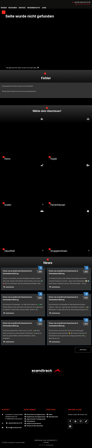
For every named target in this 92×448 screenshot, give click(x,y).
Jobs (44, 8)
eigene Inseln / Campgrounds (36, 419)
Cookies (46, 442)
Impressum (38, 440)
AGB (44, 440)
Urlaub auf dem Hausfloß (35, 425)
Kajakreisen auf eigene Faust (36, 416)
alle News (83, 350)
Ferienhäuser (31, 421)
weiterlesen (9, 287)
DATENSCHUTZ (52, 440)
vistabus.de (49, 445)
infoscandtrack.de (15, 427)
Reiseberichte (53, 416)
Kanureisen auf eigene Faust (36, 414)
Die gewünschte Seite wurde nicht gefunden (21, 68)
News (50, 414)
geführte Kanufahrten (34, 423)
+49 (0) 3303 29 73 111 (82, 2)
